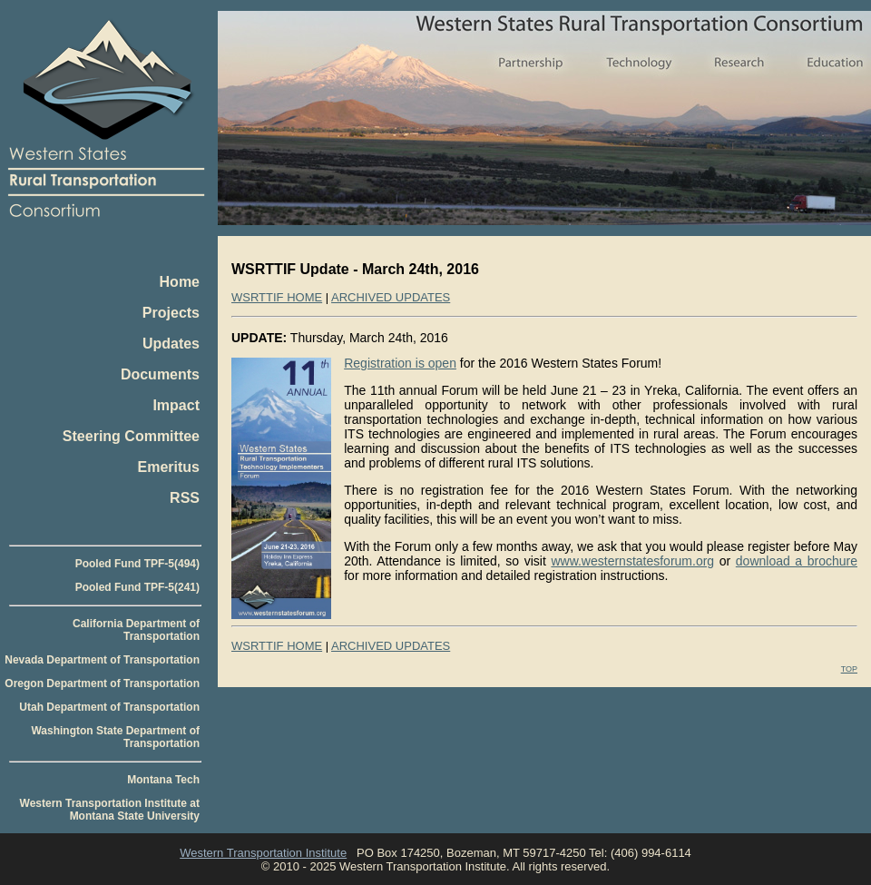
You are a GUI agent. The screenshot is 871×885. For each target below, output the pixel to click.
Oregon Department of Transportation (102, 683)
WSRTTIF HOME (276, 297)
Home (180, 282)
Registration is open (400, 363)
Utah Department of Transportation (109, 707)
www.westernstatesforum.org (632, 561)
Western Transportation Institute (263, 853)
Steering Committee (131, 436)
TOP (849, 669)
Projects (171, 312)
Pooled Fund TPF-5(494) (137, 563)
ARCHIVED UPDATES (390, 297)
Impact (176, 405)
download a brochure (796, 561)
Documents (160, 374)
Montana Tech (163, 779)
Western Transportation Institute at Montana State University (110, 809)
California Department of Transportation (136, 630)
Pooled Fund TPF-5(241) (137, 587)
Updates (171, 343)
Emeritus (169, 467)
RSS (185, 498)
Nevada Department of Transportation (102, 660)
